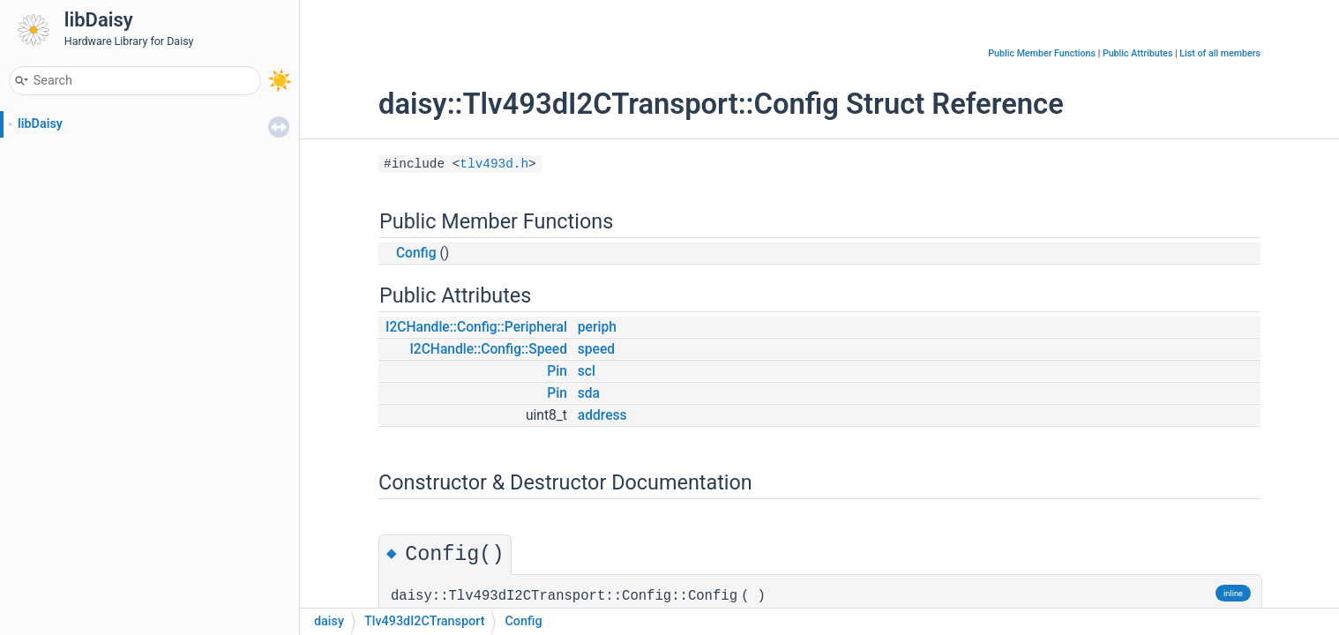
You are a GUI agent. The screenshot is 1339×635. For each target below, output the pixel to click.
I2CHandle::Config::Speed (488, 349)
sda (589, 393)
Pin (557, 371)
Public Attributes (1138, 53)
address (602, 415)
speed (596, 349)
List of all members (1219, 53)
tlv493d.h (494, 164)
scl (586, 371)
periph (597, 327)
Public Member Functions (1042, 53)
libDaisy (40, 123)
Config (416, 253)
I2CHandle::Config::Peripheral (476, 327)
